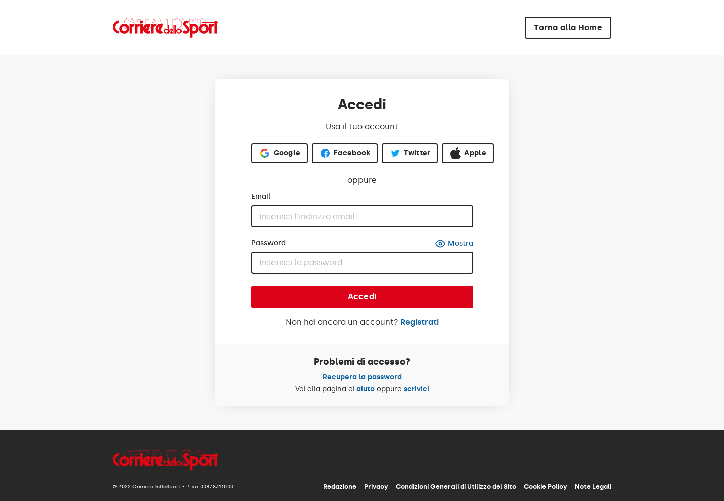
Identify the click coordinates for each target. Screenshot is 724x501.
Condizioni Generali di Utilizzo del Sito (456, 486)
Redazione (339, 486)
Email (260, 197)
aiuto (365, 389)
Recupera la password (362, 377)
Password (268, 243)
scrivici (416, 389)
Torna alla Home (568, 27)
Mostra (454, 243)
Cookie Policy (545, 486)
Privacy (376, 486)
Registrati (419, 322)
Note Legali (593, 486)
